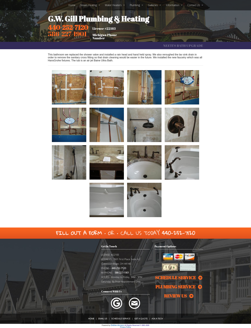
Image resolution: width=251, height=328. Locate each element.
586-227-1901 (122, 272)
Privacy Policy (125, 327)
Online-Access (117, 325)
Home (71, 5)
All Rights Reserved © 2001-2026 (136, 325)
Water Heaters (113, 5)
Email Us (102, 318)
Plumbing (135, 5)
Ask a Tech (157, 318)
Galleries (153, 5)
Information (172, 5)
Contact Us (193, 5)
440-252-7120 (68, 27)
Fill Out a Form (79, 233)
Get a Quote (141, 318)
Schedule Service (120, 318)
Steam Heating (88, 5)
